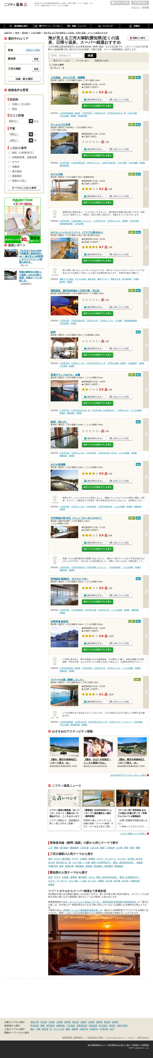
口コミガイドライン (115, 1038)
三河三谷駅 (132, 113)
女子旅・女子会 (134, 859)
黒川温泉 (103, 1025)
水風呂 (139, 862)
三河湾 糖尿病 (114, 567)
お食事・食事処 (87, 859)
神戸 (112, 1029)
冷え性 (51, 862)
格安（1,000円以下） (101, 862)
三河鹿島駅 (132, 363)
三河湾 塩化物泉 (66, 722)
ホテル (57, 859)
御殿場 (75, 1029)
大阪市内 (84, 1029)
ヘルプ (131, 1038)
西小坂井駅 (126, 279)
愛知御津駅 (82, 116)
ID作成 (145, 7)
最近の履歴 (140, 3)
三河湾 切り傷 (90, 610)
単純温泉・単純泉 (83, 866)
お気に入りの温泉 (120, 3)
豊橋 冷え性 (115, 279)
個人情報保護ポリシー (97, 1045)
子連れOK (53, 866)
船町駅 (62, 282)
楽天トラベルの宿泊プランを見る (97, 106)
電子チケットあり (61, 60)
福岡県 (115, 1022)
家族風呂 (119, 866)
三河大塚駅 (64, 116)
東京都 (75, 1022)
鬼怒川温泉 (122, 1025)
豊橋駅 (70, 282)
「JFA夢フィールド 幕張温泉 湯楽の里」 (80, 910)
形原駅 (141, 363)
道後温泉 (93, 1025)
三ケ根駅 (118, 321)
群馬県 (67, 1022)
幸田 (126, 847)
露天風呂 (66, 859)
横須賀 (45, 1029)
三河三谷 (94, 847)
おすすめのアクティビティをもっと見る (128, 775)
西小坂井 (64, 847)
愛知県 (107, 1022)
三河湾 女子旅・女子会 (107, 453)
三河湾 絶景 (91, 453)
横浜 (32, 1029)
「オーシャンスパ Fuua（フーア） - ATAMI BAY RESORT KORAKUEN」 (102, 902)
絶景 (61, 866)
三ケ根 (119, 847)
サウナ (75, 859)
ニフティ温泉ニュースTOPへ (133, 833)
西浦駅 (71, 366)
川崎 (38, 1029)
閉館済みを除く (102, 60)
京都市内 (94, 1029)
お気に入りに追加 (121, 99)
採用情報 (145, 1045)
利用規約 (135, 1045)
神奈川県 (34, 1022)
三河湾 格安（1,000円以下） (103, 410)
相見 (132, 847)
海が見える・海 (63, 862)
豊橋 (56, 847)
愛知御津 (74, 847)
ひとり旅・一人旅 (81, 862)
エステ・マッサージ (106, 859)
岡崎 (138, 847)
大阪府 (83, 1022)
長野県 (99, 1022)
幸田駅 (73, 323)
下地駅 (136, 279)
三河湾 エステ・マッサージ (120, 722)
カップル (121, 859)
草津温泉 (34, 1025)
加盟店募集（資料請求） (73, 1038)
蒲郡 (102, 847)
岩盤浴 (51, 884)
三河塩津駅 (79, 224)
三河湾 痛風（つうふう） (81, 221)
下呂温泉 (70, 1025)
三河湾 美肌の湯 (77, 163)
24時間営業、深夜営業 (24, 157)
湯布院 (112, 1025)
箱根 (42, 1025)
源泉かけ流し (19, 180)
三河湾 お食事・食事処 (116, 363)
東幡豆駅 (70, 413)
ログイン (136, 7)
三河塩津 (110, 847)
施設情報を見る (94, 99)
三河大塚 (84, 847)
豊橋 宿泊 (91, 279)
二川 (50, 847)
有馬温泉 (50, 1025)
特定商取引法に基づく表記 (119, 1045)
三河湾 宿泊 (87, 113)
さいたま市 (59, 1029)
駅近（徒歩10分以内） (124, 862)
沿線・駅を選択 (24, 79)
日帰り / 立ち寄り (21, 104)
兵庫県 (59, 1022)
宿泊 (50, 859)
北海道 (91, 1022)
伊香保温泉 (81, 1025)
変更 (36, 59)
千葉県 (51, 1022)
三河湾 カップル (93, 163)
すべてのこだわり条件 (24, 188)
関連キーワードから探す (17, 1033)
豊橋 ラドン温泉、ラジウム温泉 (73, 279)
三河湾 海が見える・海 (116, 113)
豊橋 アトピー (103, 279)
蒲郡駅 (73, 116)
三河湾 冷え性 (99, 113)
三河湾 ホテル (123, 410)
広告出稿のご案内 (95, 1038)
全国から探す (33, 50)
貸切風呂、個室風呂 (103, 866)
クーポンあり (82, 60)
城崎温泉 (60, 1025)
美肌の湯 (69, 866)
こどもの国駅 (136, 410)
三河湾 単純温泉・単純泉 (70, 113)
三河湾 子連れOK (109, 163)
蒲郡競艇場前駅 (66, 224)
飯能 (68, 1029)
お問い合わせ (143, 1038)
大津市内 (104, 1029)
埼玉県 (43, 1022)
